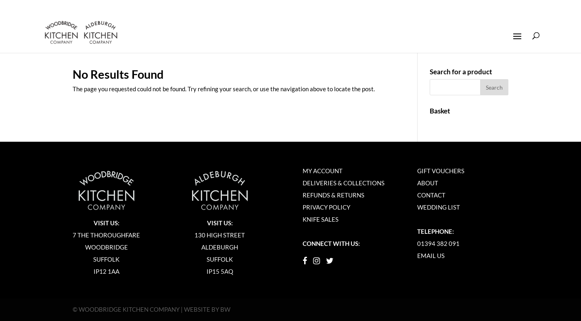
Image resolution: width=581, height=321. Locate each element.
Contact (431, 195)
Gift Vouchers (440, 170)
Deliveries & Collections (344, 183)
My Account (323, 170)
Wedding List (438, 207)
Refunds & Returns (333, 195)
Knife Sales (321, 219)
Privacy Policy (326, 207)
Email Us (431, 255)
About (427, 183)
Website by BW (207, 309)
